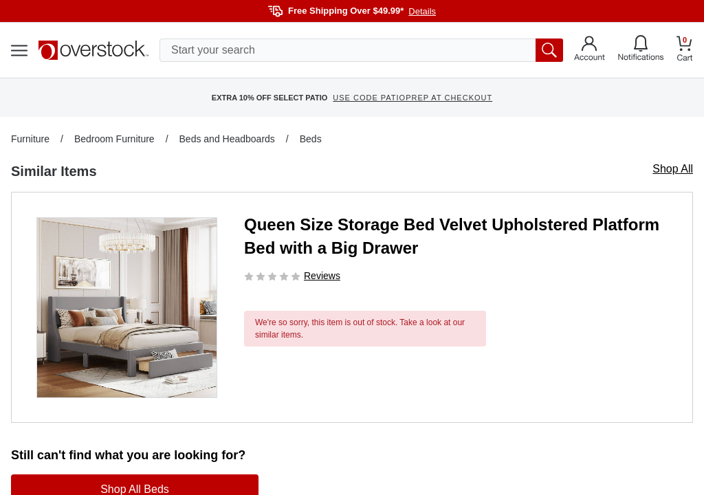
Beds (311, 138)
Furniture (30, 138)
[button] (126, 307)
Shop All (672, 169)
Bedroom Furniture (114, 138)
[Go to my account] (589, 50)
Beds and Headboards (227, 138)
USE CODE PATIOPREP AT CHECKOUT (412, 98)
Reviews (322, 275)
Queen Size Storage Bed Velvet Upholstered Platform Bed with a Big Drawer (451, 236)
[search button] (549, 50)
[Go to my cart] (684, 50)
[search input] (361, 50)
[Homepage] (93, 50)
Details (422, 11)
